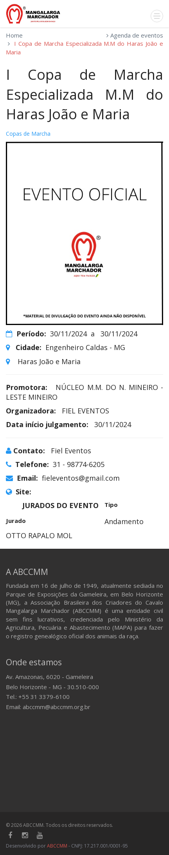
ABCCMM (57, 845)
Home (14, 35)
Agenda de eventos (136, 35)
